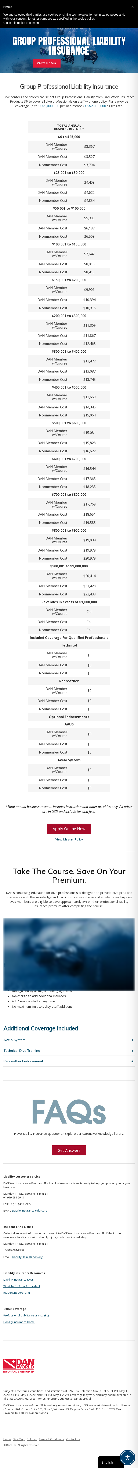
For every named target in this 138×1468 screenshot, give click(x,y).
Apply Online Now (69, 828)
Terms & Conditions (51, 1439)
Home (7, 1439)
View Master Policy (69, 839)
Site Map (19, 1439)
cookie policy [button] (85, 18)
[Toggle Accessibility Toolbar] (127, 1457)
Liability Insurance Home (19, 1322)
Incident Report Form (16, 1292)
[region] (69, 47)
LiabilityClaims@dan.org (27, 1257)
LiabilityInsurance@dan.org (29, 1210)
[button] (132, 6)
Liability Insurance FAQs (18, 1279)
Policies (32, 1439)
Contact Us (73, 1439)
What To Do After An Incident (21, 1286)
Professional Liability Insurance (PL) (26, 1315)
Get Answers (69, 1150)
